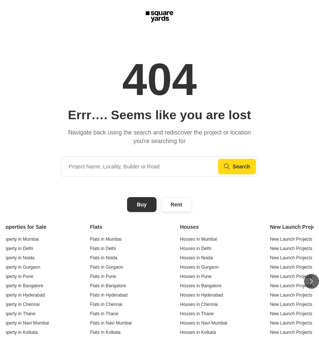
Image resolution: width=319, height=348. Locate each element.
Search (237, 167)
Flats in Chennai (106, 304)
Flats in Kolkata (105, 332)
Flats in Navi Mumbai (111, 323)
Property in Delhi (16, 248)
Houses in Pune (196, 276)
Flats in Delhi (103, 248)
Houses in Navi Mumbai (203, 323)
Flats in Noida (103, 257)
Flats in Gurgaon (106, 267)
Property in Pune (16, 276)
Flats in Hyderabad (109, 295)
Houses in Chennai (199, 304)
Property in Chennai (20, 304)
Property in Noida (17, 257)
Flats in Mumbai (106, 239)
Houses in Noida (196, 257)
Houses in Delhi (195, 248)
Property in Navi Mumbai (24, 323)
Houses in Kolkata (198, 332)
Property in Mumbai (19, 239)
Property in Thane (17, 313)
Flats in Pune (103, 276)
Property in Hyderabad (22, 295)
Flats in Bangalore (108, 285)
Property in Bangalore (21, 285)
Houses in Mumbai (198, 239)
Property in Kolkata (19, 332)
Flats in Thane (104, 313)
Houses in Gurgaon (199, 267)
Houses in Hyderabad (201, 295)
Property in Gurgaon (20, 267)
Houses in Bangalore (200, 285)
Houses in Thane (197, 313)
